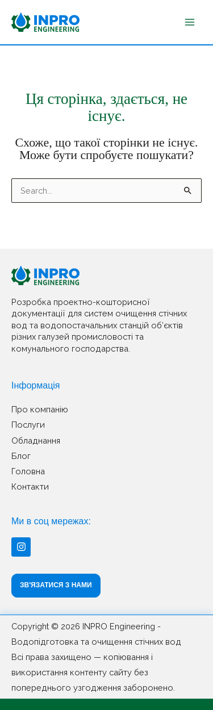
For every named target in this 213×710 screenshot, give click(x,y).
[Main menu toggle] (190, 22)
